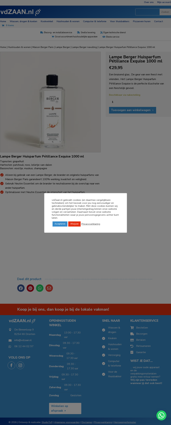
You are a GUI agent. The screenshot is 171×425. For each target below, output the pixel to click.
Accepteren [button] (60, 223)
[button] (161, 415)
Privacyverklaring (90, 223)
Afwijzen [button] (74, 223)
